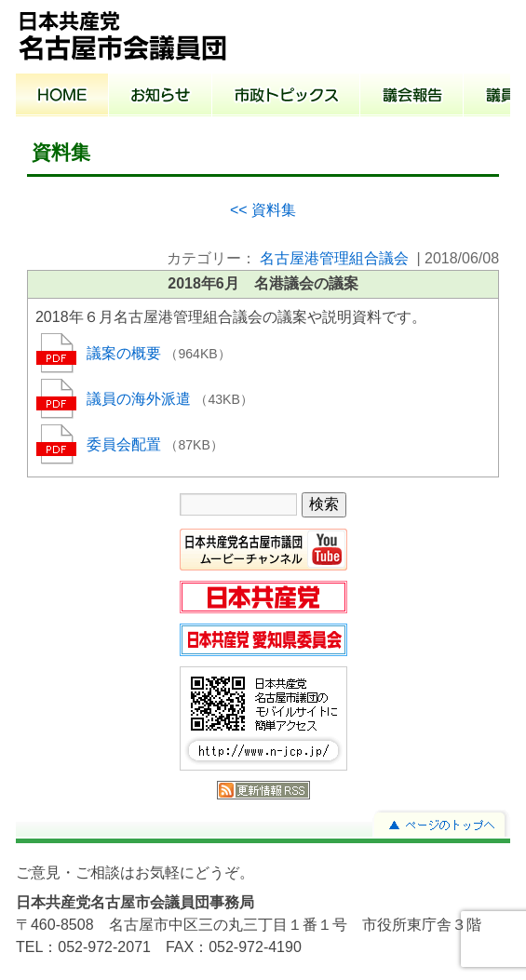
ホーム (62, 97)
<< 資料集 (263, 210)
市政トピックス (286, 97)
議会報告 (412, 97)
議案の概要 (126, 353)
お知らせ (160, 97)
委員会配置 (126, 444)
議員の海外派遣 (141, 399)
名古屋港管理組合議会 (334, 258)
